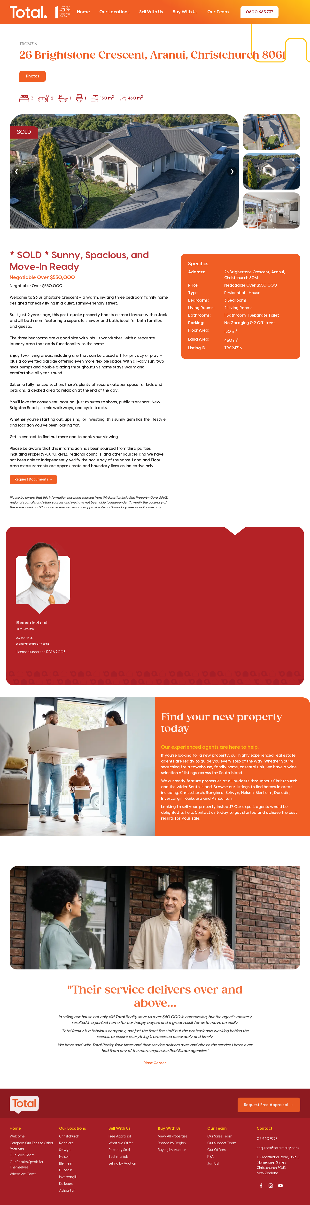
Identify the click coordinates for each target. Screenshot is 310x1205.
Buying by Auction (172, 1150)
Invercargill (68, 1177)
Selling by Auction (122, 1163)
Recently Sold (119, 1150)
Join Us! (213, 1163)
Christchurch (69, 1136)
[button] (83, 12)
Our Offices (216, 1150)
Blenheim (66, 1163)
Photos (32, 76)
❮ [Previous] (16, 171)
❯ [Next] (232, 171)
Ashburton (67, 1190)
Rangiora (66, 1143)
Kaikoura (66, 1184)
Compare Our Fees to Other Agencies (31, 1146)
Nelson (64, 1157)
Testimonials (118, 1157)
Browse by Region (172, 1143)
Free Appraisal (119, 1136)
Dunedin (65, 1170)
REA (210, 1157)
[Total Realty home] (40, 12)
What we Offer (120, 1143)
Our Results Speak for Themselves (26, 1164)
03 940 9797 (267, 1139)
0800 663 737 (259, 12)
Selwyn (64, 1150)
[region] (155, 171)
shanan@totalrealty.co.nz (32, 644)
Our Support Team (221, 1143)
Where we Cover (23, 1174)
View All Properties (172, 1136)
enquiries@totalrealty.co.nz (278, 1148)
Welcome (17, 1136)
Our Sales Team (22, 1155)
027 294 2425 (24, 638)
